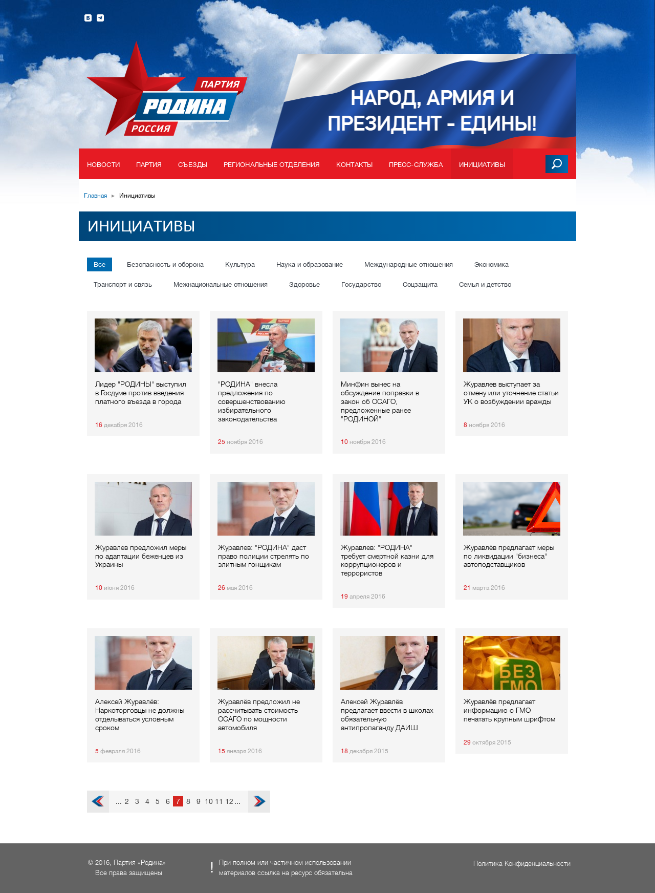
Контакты (354, 164)
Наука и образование (309, 264)
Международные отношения (408, 264)
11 (219, 801)
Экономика (491, 264)
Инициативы (482, 164)
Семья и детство (485, 284)
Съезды (192, 164)
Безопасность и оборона (165, 264)
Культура (240, 264)
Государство (361, 284)
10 (209, 801)
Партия (149, 164)
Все (99, 264)
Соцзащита (420, 284)
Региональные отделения (272, 164)
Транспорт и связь (123, 284)
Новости (103, 164)
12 (229, 801)
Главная (95, 195)
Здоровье (304, 284)
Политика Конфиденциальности (522, 863)
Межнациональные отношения (220, 284)
